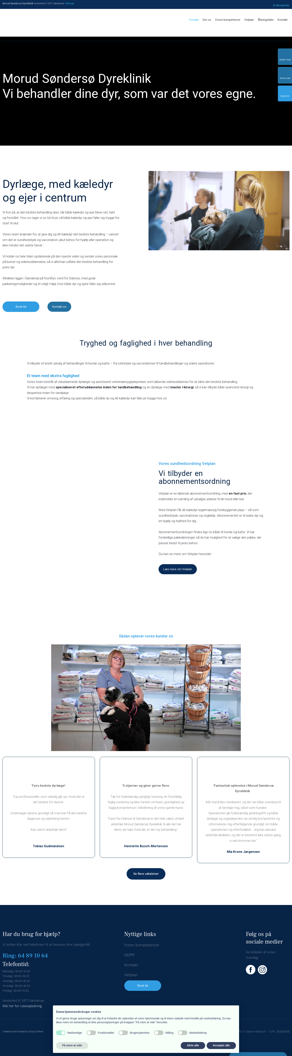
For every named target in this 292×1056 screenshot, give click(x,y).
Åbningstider (266, 20)
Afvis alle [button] (193, 1045)
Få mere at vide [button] (72, 1045)
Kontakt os (59, 306)
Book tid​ (21, 306)
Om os (207, 20)
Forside (194, 20)
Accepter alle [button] (221, 1045)
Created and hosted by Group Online (23, 1031)
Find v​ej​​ (70, 3)
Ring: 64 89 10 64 (25, 955)
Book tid (142, 985)
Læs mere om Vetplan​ (177, 569)
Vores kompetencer (227, 20)
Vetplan (249, 20)
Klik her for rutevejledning (22, 1006)
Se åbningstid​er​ (281, 5)
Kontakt (283, 20)
